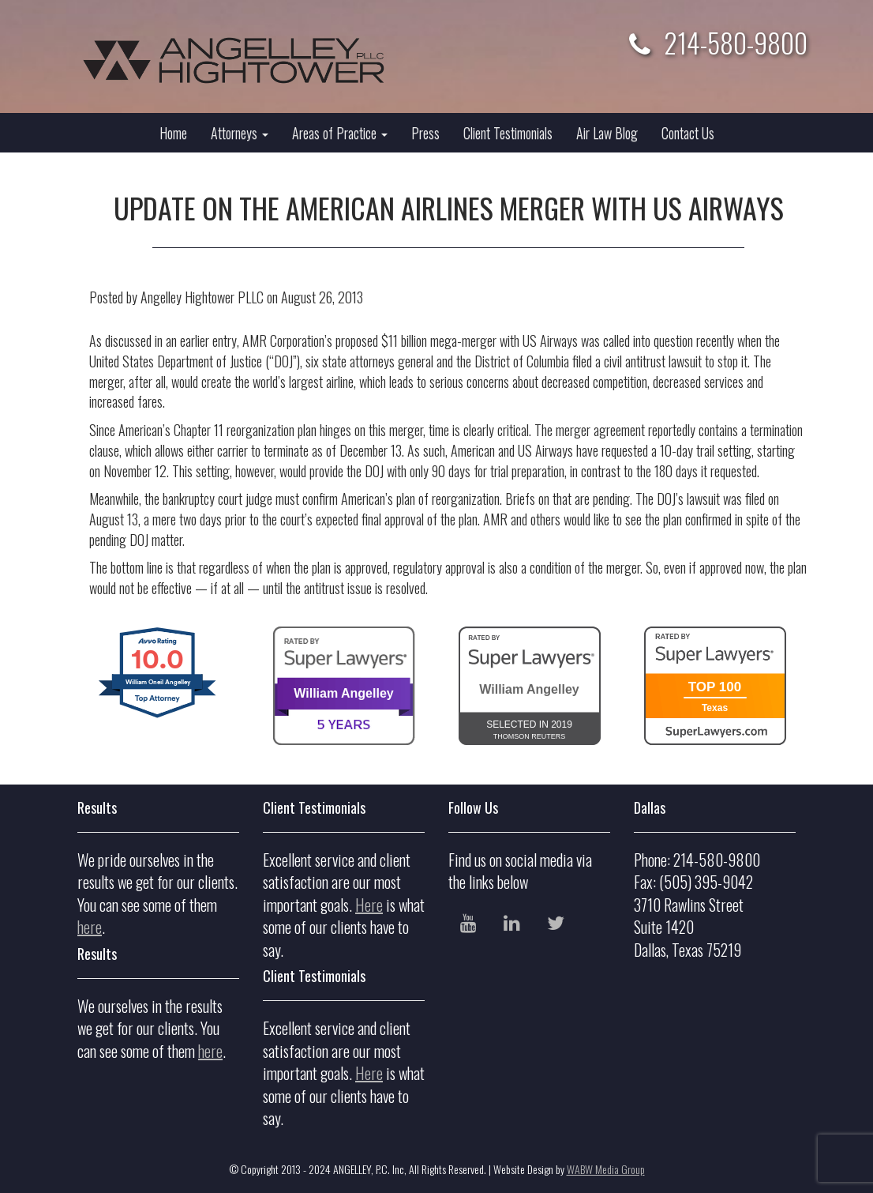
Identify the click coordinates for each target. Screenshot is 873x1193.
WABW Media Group (606, 1169)
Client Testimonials (508, 132)
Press (425, 132)
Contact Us (687, 132)
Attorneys (239, 132)
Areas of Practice (340, 132)
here (89, 927)
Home (173, 132)
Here (369, 904)
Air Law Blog (607, 132)
